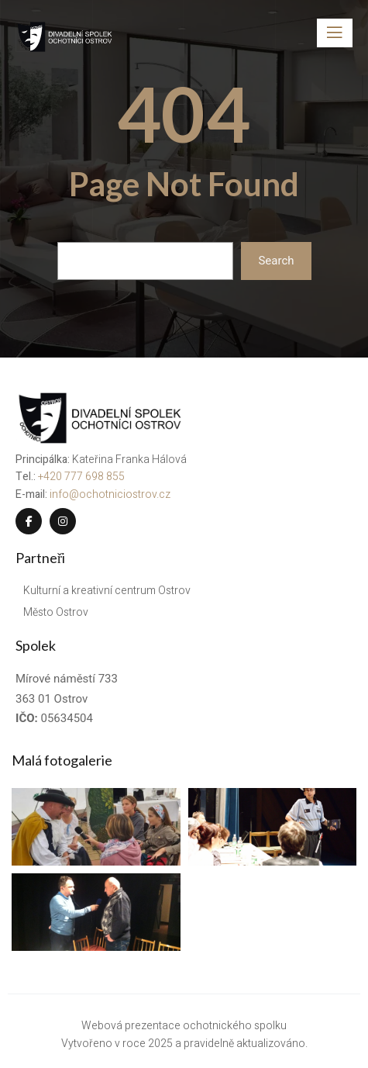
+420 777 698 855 (81, 476)
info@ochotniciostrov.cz (110, 494)
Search (276, 261)
